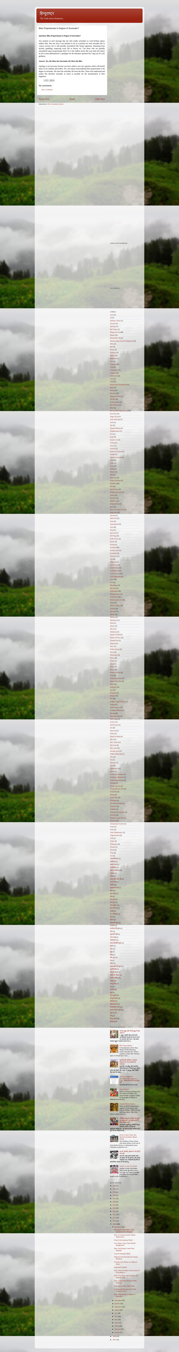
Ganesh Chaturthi (116, 457)
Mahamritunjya (115, 594)
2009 (114, 1224)
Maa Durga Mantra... (126, 1045)
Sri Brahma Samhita (116, 774)
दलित (111, 920)
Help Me (113, 478)
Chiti (111, 367)
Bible (112, 344)
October (117, 1303)
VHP (111, 838)
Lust (111, 582)
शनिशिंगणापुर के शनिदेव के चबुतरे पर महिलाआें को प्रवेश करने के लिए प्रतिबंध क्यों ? (130, 1120)
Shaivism (113, 731)
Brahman (113, 353)
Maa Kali (113, 588)
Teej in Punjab (124, 1089)
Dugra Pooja (114, 416)
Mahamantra (114, 591)
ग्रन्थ (111, 896)
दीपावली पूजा (114, 923)
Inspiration (113, 512)
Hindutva (113, 483)
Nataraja (113, 643)
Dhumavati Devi (115, 396)
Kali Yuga (113, 536)
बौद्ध (111, 955)
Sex (111, 728)
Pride (111, 675)
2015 (114, 1205)
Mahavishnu (114, 597)
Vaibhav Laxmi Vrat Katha (128, 1166)
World (112, 850)
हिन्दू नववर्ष (113, 1018)
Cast (111, 361)
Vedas (112, 827)
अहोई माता (113, 864)
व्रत (111, 987)
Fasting (112, 443)
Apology (113, 326)
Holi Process (114, 489)
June (116, 1316)
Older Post (100, 99)
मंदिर (111, 963)
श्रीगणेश (112, 1001)
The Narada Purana (116, 803)
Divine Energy (115, 402)
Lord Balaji (114, 565)
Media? (112, 614)
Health (112, 469)
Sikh (111, 757)
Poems (112, 661)
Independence (114, 504)
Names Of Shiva (115, 638)
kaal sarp (113, 533)
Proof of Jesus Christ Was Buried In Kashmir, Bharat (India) (128, 1137)
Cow (111, 379)
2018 (114, 1195)
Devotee (113, 393)
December (118, 1227)
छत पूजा (112, 902)
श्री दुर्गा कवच (114, 998)
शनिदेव (112, 989)
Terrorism (113, 800)
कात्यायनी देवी (114, 888)
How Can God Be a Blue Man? (124, 1286)
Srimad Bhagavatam (116, 780)
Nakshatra (113, 632)
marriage (113, 611)
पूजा (111, 949)
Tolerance (113, 806)
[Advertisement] (129, 41)
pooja (112, 664)
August (117, 1310)
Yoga (111, 853)
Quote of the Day (115, 681)
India (111, 507)
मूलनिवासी (113, 969)
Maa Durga (113, 585)
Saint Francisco (115, 707)
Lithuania (113, 562)
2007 (114, 1340)
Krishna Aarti (114, 550)
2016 (114, 1202)
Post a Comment (47, 90)
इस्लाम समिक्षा (114, 870)
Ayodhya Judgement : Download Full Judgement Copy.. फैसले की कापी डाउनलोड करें (130, 1079)
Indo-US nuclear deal (117, 510)
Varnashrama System (117, 824)
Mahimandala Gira (116, 600)
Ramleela (113, 693)
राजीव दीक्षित (114, 978)
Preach (112, 670)
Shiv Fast (113, 745)
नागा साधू (113, 937)
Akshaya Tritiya (115, 321)
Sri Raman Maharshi (117, 777)
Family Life (114, 440)
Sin (111, 760)
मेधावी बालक (114, 972)
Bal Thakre (113, 329)
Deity (112, 387)
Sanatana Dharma (116, 710)
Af (111, 318)
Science (112, 722)
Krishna (112, 547)
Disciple (113, 399)
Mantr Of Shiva (115, 605)
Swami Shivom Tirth (117, 789)
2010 (114, 1221)
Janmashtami (114, 524)
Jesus (111, 527)
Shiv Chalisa (114, 742)
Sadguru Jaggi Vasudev (117, 701)
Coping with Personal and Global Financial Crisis (125, 1290)
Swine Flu (113, 792)
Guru (111, 466)
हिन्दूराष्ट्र (47, 13)
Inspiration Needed (120, 1267)
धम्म (111, 931)
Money (112, 626)
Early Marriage (115, 419)
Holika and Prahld (116, 492)
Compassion (114, 370)
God (111, 460)
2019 (114, 1192)
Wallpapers (113, 844)
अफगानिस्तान (114, 859)
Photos (112, 658)
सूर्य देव (112, 1013)
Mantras (112, 608)
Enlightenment (115, 431)
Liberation (113, 556)
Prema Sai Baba (115, 672)
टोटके (111, 911)
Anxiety (112, 323)
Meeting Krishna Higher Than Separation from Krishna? (124, 1231)
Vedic (112, 829)
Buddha (112, 355)
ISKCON (113, 518)
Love (111, 579)
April (116, 1323)
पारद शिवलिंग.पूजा (115, 943)
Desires (112, 390)
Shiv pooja (113, 748)
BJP (111, 347)
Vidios (112, 841)
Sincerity (113, 763)
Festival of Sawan (116, 451)
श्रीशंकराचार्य (114, 1004)
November (118, 1300)
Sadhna (112, 704)
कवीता (112, 885)
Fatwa (112, 446)
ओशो (111, 876)
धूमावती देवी (114, 934)
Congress (113, 373)
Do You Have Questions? (118, 411)
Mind (112, 623)
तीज (111, 917)
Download (113, 414)
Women (112, 847)
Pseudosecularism (116, 678)
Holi (111, 486)
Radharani (113, 687)
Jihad (111, 530)
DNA (112, 408)
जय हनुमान (113, 905)
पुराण (111, 946)
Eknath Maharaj (115, 428)
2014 (114, 1208)
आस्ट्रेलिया (113, 867)
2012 (114, 1214)
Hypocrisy (113, 501)
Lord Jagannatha (115, 576)
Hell (111, 475)
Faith (111, 437)
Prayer (112, 667)
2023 (114, 1186)
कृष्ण (111, 890)
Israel (112, 521)
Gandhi (112, 454)
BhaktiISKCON (115, 338)
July (116, 1313)
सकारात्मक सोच (115, 1007)
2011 (114, 1218)
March (117, 1326)
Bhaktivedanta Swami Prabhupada (121, 341)
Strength (113, 783)
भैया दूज (112, 957)
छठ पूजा (112, 899)
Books (112, 350)
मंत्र (111, 960)
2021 (114, 1189)
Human (112, 495)
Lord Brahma (114, 568)
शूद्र (111, 992)
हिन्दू (111, 1016)
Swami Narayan (115, 786)
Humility (113, 498)
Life (111, 559)
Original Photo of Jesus (127, 1104)
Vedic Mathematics (116, 832)
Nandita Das (114, 640)
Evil (111, 434)
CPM (111, 382)
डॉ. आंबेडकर (114, 914)
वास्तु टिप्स (113, 984)
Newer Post (44, 99)
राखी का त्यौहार (114, 975)
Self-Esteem (114, 725)
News (112, 646)
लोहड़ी (112, 981)
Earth (112, 422)
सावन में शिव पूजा (115, 1010)
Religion (113, 696)
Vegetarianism (114, 835)
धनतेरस (112, 925)
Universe (113, 815)
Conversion (114, 376)
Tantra (112, 795)
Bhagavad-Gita (115, 332)
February (118, 1329)
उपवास (112, 873)
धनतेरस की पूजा (115, 928)
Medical (112, 617)
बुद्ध (111, 952)
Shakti (112, 733)
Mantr (112, 603)
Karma (112, 542)
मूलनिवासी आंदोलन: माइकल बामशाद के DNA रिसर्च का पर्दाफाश (128, 1062)
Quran (112, 684)
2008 (114, 1336)
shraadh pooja (114, 751)
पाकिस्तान (113, 940)
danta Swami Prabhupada (118, 385)
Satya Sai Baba (115, 716)
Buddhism (113, 358)
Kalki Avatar (114, 539)
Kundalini (113, 553)
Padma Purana (115, 649)
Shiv (111, 739)
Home (72, 99)
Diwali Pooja (114, 405)
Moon (112, 629)
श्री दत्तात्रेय (113, 995)
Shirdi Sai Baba (115, 736)
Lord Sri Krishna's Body (122, 1254)
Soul (111, 765)
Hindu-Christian (115, 480)
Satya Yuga (113, 719)
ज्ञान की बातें (113, 908)
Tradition (113, 809)
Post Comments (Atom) (55, 104)
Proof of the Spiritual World (123, 1240)
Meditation (113, 620)
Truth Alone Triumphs (117, 812)
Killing (112, 544)
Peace (112, 652)
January (117, 1332)
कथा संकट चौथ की (115, 879)
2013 (114, 1211)
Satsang (112, 713)
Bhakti (112, 335)
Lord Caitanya (115, 573)
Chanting (113, 364)
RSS (111, 699)
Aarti (111, 315)
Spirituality (113, 768)
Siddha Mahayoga (116, 754)
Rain (111, 690)
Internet (112, 515)
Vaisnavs (113, 821)
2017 (114, 1198)
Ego (111, 425)
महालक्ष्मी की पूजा (115, 966)
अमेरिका (112, 861)
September (118, 1307)
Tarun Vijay (114, 797)
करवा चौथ (113, 882)
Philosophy (113, 655)
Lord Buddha (114, 571)
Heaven (112, 472)
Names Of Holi (115, 635)
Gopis (112, 463)
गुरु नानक (113, 893)
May (116, 1319)
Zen (111, 856)
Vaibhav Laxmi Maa (117, 818)
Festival (112, 448)
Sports (112, 771)
